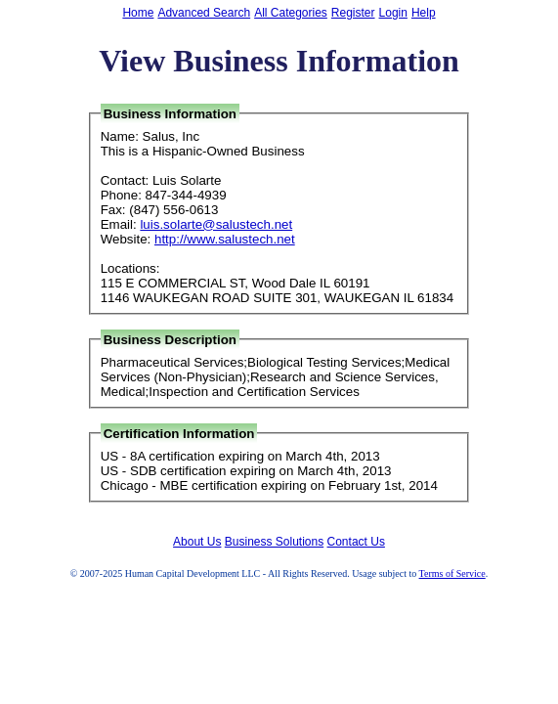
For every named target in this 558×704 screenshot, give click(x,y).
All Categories (290, 13)
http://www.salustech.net (224, 239)
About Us (197, 542)
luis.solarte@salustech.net (216, 224)
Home (137, 13)
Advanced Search (203, 13)
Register (353, 13)
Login (393, 13)
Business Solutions (274, 542)
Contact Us (356, 542)
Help (423, 13)
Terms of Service (452, 573)
